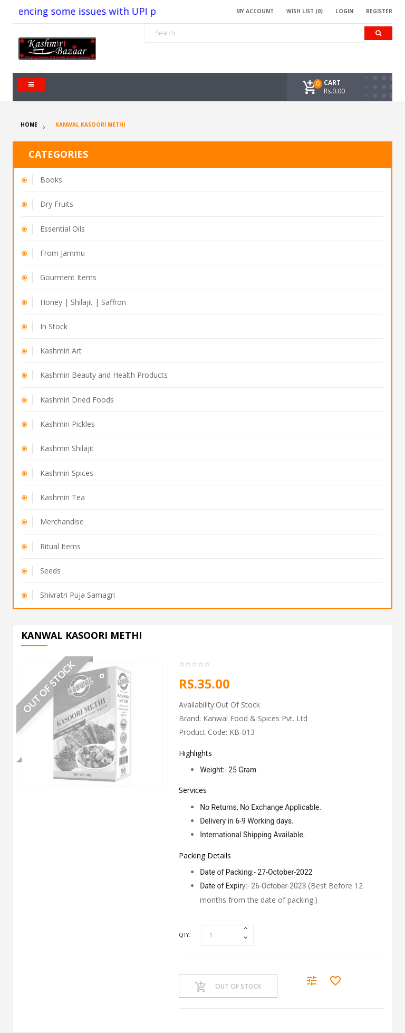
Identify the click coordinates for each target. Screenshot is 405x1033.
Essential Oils (62, 229)
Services (193, 790)
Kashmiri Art (61, 351)
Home (29, 124)
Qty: (184, 935)
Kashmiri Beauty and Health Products (104, 375)
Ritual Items (60, 546)
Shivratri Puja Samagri (77, 595)
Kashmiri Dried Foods (77, 400)
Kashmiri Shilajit (67, 448)
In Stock (54, 326)
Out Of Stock (228, 987)
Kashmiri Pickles (67, 424)
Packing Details (205, 855)
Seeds (50, 571)
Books (51, 180)
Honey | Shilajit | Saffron (83, 302)
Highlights (195, 753)
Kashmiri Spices (66, 473)
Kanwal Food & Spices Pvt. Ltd (255, 718)
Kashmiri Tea (62, 497)
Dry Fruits (56, 204)
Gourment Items (68, 277)
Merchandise (62, 521)
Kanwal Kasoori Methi (90, 124)
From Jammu (62, 253)
